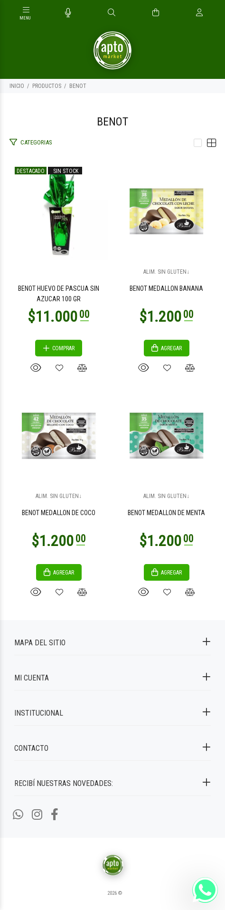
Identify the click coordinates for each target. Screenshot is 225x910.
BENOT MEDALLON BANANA (166, 288)
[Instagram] (37, 815)
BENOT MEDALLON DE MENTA (166, 513)
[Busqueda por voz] (68, 13)
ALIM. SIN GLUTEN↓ (166, 271)
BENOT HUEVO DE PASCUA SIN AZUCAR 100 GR (58, 294)
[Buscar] (111, 12)
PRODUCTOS (46, 86)
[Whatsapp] (18, 815)
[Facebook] (54, 815)
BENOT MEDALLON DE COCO (58, 513)
